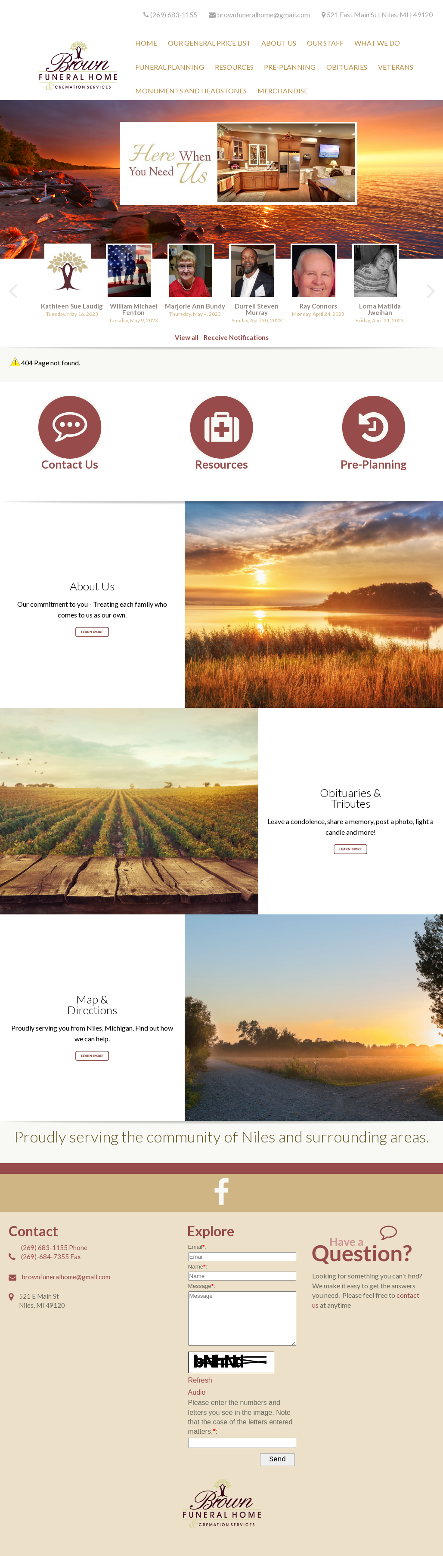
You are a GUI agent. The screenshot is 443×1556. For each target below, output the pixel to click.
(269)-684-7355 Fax (51, 1256)
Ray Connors (318, 306)
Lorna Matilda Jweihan (380, 309)
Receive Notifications (236, 337)
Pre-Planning (373, 463)
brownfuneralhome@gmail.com (263, 14)
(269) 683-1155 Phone (54, 1247)
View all (186, 337)
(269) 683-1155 (173, 14)
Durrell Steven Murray (257, 309)
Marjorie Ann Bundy (195, 306)
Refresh (200, 1380)
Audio (197, 1392)
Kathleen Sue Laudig (72, 306)
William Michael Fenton (134, 309)
